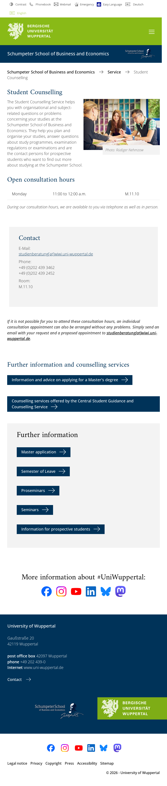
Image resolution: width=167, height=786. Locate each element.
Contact (15, 679)
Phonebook (43, 4)
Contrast (20, 4)
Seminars (30, 509)
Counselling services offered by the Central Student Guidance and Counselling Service (73, 403)
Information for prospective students (55, 529)
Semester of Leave (38, 471)
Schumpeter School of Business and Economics (51, 72)
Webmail (65, 4)
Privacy (36, 763)
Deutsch (138, 4)
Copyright (53, 763)
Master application (38, 451)
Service (115, 72)
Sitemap (107, 763)
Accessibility (87, 763)
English (21, 13)
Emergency (87, 4)
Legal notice (17, 763)
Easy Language (112, 4)
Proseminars (33, 490)
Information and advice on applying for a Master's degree (65, 379)
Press (69, 763)
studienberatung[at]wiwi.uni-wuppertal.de (56, 254)
